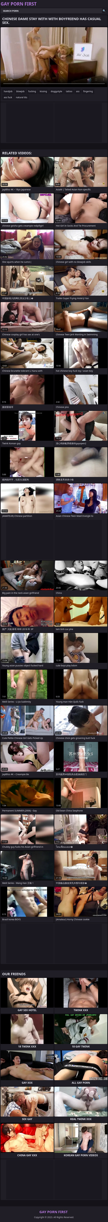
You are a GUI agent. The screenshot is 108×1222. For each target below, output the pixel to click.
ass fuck (8, 97)
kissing (43, 91)
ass (77, 91)
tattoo (69, 91)
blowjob (20, 91)
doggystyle (56, 91)
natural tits (21, 97)
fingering (88, 91)
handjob (8, 91)
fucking (32, 91)
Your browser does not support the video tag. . (54, 57)
